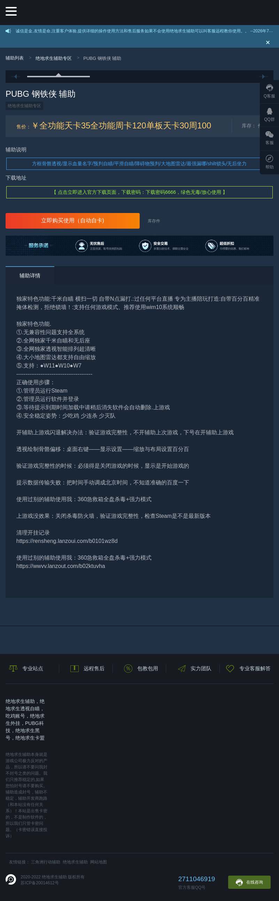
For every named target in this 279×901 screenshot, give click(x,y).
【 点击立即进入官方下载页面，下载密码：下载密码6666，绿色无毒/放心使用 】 (139, 192)
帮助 (269, 162)
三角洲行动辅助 (45, 862)
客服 (269, 138)
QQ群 (269, 115)
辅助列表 (15, 58)
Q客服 (269, 91)
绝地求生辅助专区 (54, 58)
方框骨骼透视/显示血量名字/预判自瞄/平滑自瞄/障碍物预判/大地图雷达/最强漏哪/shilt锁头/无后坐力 (139, 163)
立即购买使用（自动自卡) (72, 220)
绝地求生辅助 (75, 862)
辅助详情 (30, 275)
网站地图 (98, 862)
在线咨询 (249, 882)
